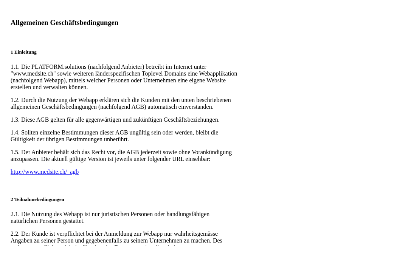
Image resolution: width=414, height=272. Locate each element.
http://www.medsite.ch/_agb (45, 171)
